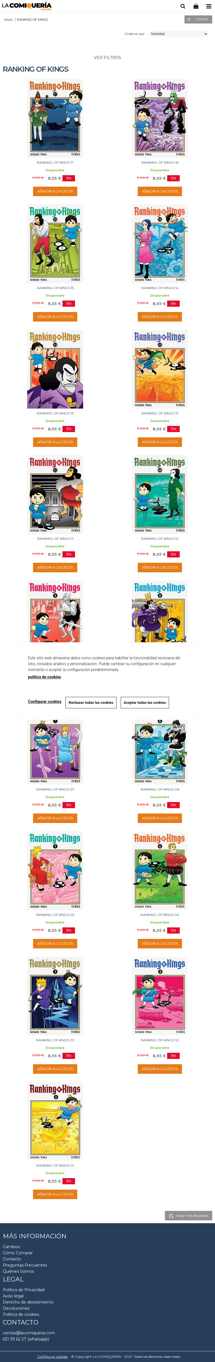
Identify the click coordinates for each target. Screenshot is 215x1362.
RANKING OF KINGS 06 (160, 789)
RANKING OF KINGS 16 (159, 162)
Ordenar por (135, 34)
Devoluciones (16, 1308)
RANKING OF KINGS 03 (55, 1040)
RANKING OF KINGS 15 (55, 288)
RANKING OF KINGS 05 (55, 915)
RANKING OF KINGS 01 (55, 1165)
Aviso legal (13, 1295)
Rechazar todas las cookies (91, 702)
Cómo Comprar (18, 1252)
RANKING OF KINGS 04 (160, 915)
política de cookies (44, 677)
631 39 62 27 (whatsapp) (26, 1339)
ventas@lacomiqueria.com (29, 1332)
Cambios (11, 1246)
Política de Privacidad (24, 1289)
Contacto (12, 1259)
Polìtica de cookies (21, 1314)
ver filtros (107, 57)
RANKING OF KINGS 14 (160, 288)
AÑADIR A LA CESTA (55, 191)
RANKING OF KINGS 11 (55, 538)
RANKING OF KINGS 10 (160, 538)
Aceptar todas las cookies (145, 702)
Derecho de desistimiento (28, 1302)
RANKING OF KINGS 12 (159, 413)
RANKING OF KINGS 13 (55, 413)
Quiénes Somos (18, 1271)
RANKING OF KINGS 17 (55, 162)
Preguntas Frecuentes (25, 1265)
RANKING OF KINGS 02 (160, 1040)
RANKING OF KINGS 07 (55, 789)
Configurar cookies (52, 1356)
